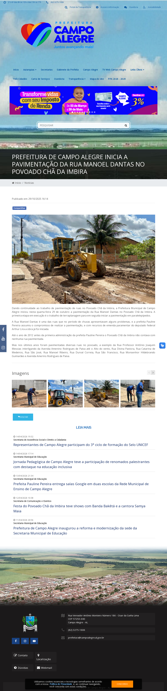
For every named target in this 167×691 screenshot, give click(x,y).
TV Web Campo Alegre (114, 69)
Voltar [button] (23, 417)
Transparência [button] (77, 78)
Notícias (29, 183)
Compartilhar (19, 208)
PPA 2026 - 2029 (117, 78)
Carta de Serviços (40, 78)
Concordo (122, 684)
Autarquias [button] (30, 69)
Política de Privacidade (61, 684)
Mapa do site (97, 78)
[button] (21, 100)
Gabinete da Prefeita (68, 69)
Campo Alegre (90, 69)
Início (16, 69)
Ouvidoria (59, 78)
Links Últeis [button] (137, 69)
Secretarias (47, 69)
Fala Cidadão (20, 78)
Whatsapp (47, 209)
